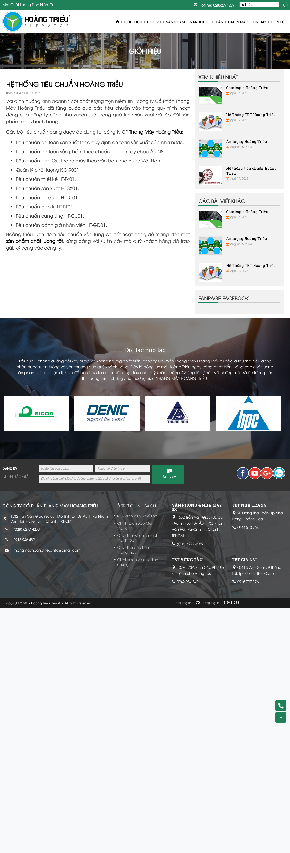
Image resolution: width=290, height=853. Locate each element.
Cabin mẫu (238, 22)
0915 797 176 (248, 581)
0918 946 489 (24, 539)
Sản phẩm (175, 22)
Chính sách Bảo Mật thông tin (135, 525)
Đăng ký (168, 476)
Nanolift (198, 22)
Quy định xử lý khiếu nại (137, 515)
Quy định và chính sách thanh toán (137, 537)
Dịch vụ (154, 22)
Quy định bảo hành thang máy (134, 549)
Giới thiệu (133, 22)
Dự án (217, 22)
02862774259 (223, 5)
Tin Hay (259, 22)
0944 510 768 (248, 527)
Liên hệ (278, 22)
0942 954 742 (187, 581)
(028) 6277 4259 (27, 529)
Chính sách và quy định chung (137, 562)
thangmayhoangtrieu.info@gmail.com (47, 549)
